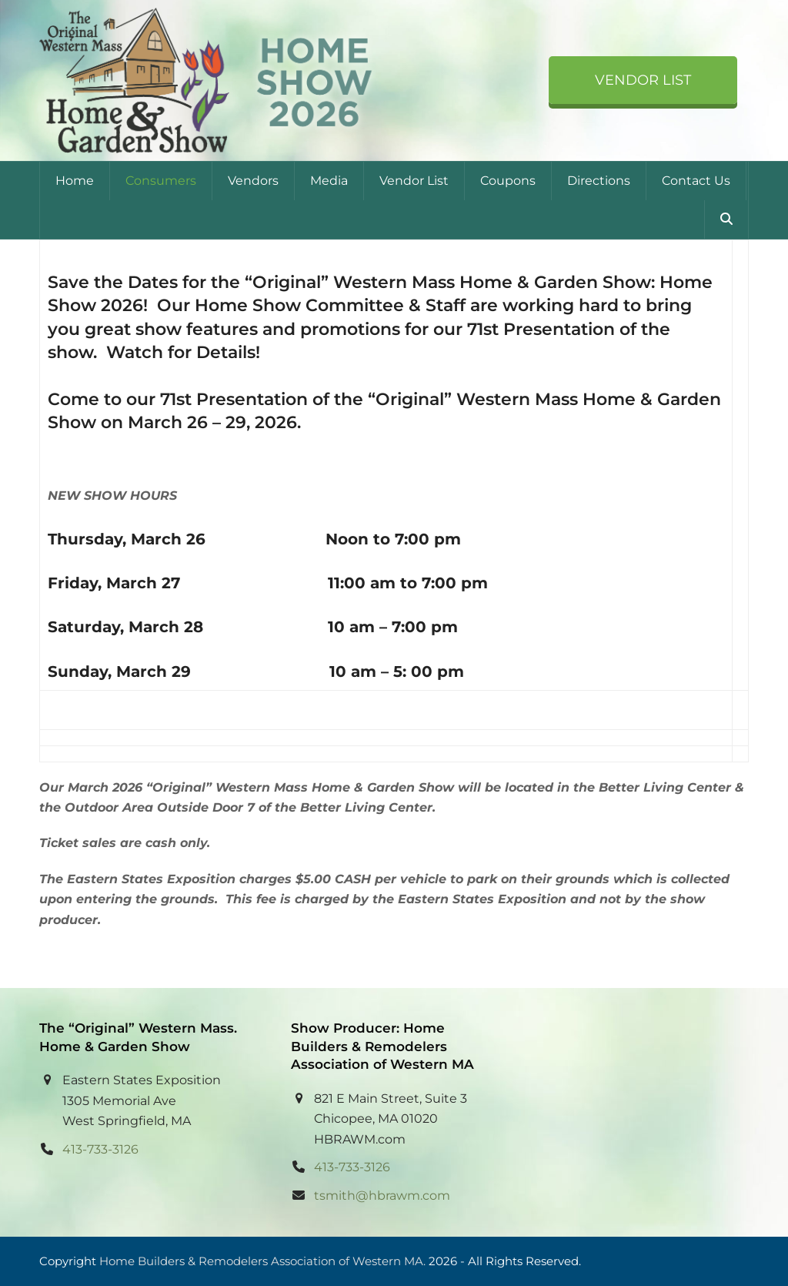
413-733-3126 (100, 1149)
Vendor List (643, 80)
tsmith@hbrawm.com (382, 1195)
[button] (726, 219)
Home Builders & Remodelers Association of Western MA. (262, 1261)
